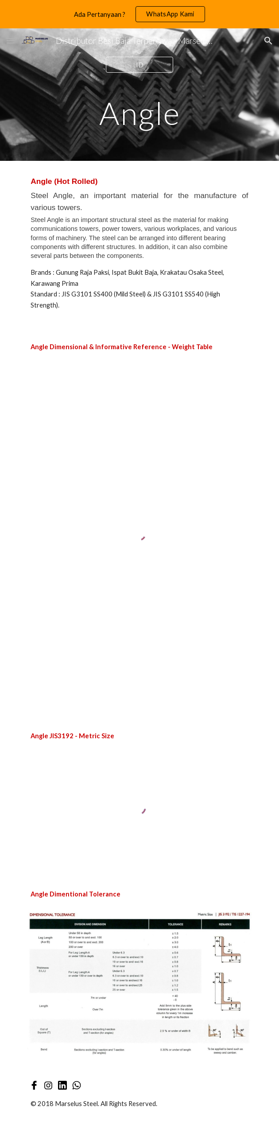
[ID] (139, 65)
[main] (139, 113)
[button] (10, 40)
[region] (139, 14)
